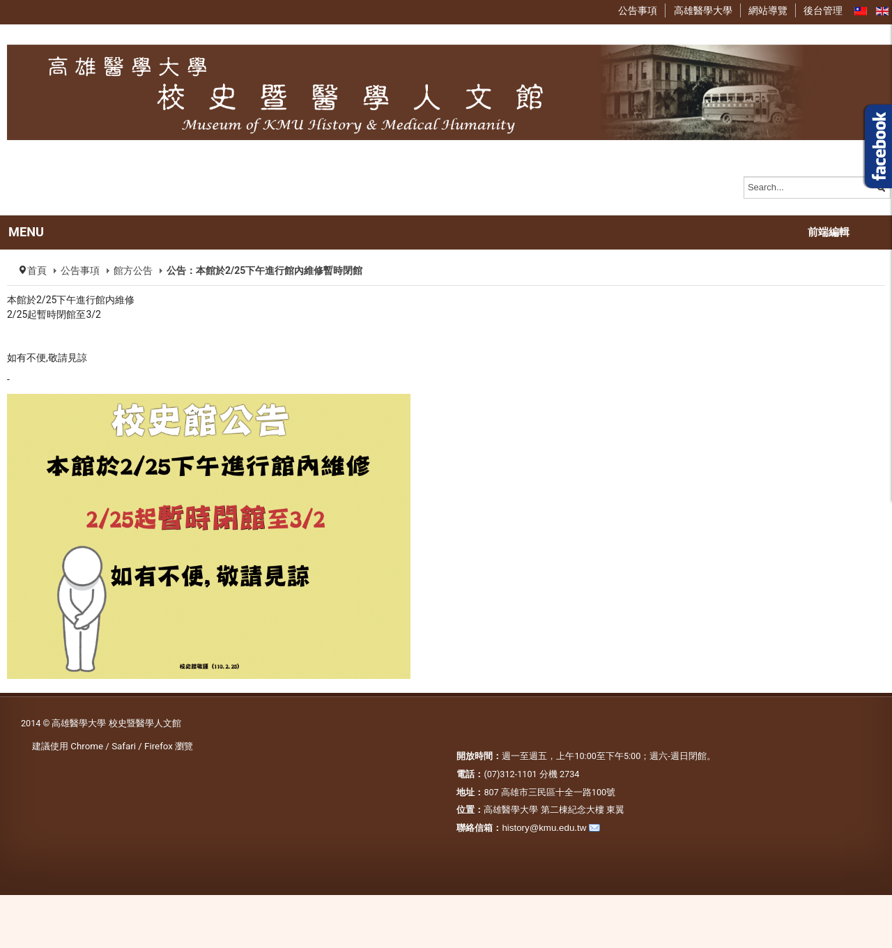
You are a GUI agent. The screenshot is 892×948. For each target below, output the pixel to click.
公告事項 (80, 270)
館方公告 (133, 270)
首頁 (37, 270)
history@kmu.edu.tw (544, 828)
